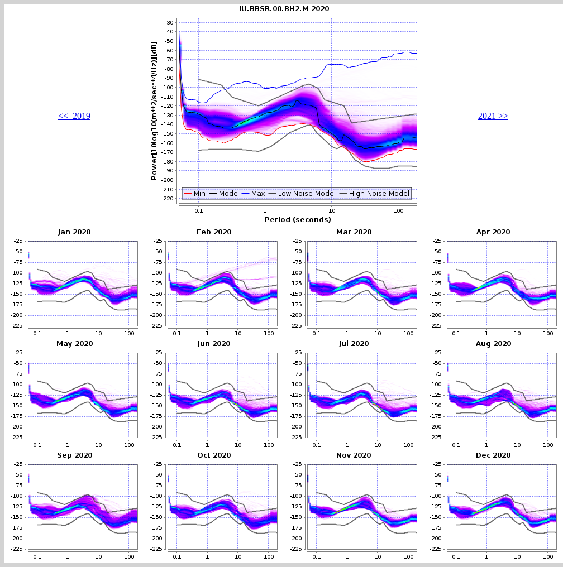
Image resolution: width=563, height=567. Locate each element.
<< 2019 (74, 116)
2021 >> (493, 116)
